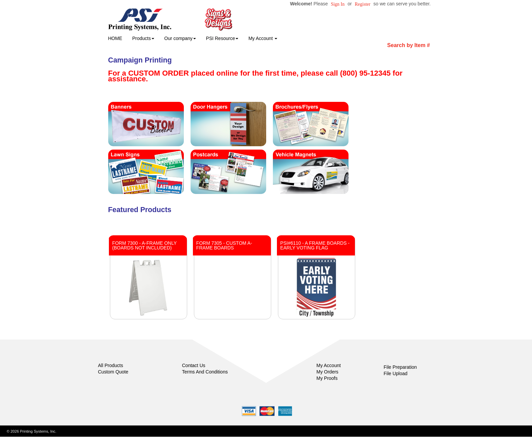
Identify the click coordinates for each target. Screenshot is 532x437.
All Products (110, 365)
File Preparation (400, 367)
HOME (115, 38)
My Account (329, 365)
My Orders (327, 371)
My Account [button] (262, 38)
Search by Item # (408, 45)
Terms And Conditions (205, 371)
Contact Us (193, 365)
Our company (180, 38)
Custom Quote (113, 371)
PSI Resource (222, 38)
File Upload (396, 373)
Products (143, 38)
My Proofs (327, 378)
